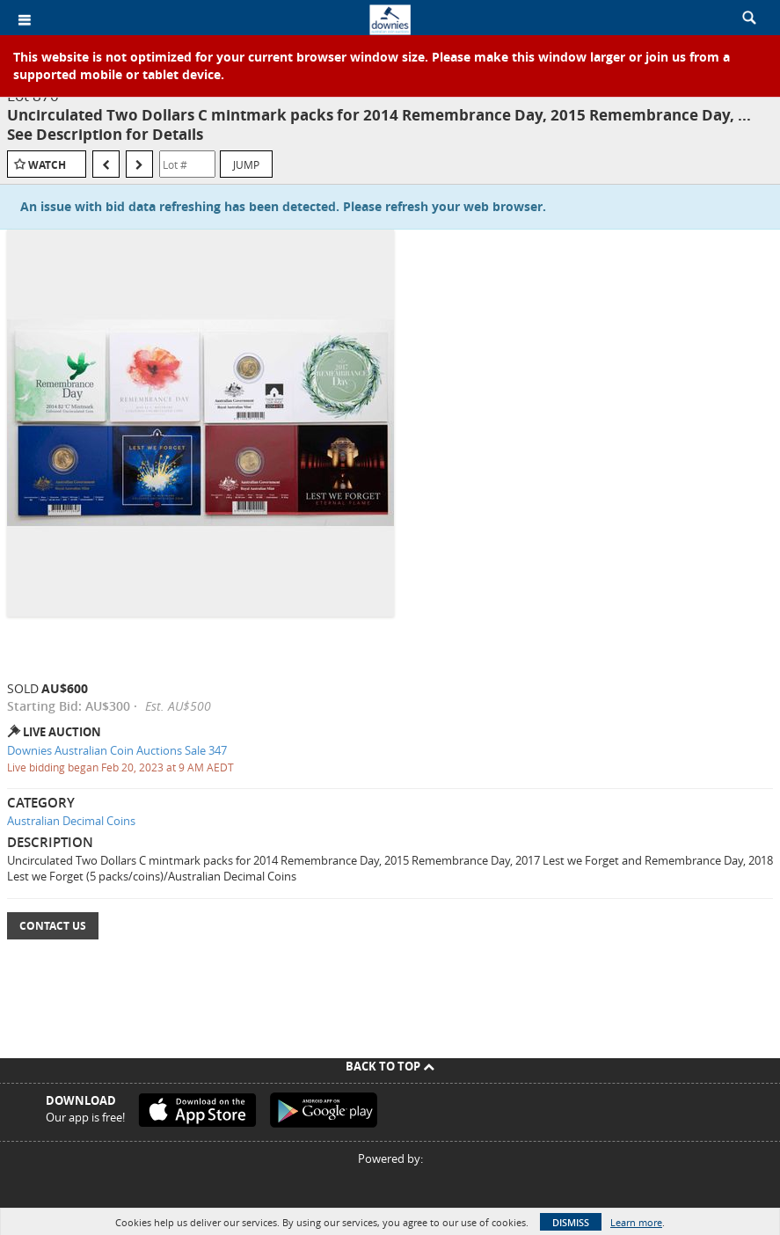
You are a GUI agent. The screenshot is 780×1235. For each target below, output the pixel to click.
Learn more (636, 1222)
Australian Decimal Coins (71, 821)
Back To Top (390, 1066)
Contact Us (52, 925)
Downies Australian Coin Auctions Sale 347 (117, 750)
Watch (47, 164)
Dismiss (570, 1222)
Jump (246, 164)
